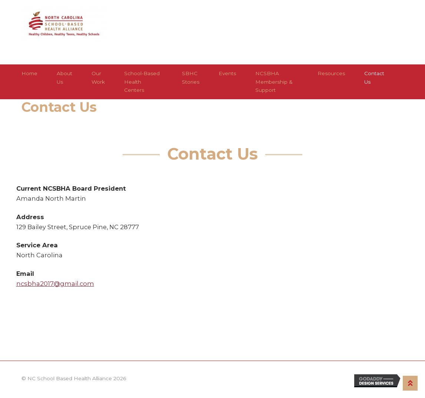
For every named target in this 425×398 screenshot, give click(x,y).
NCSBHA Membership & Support (274, 81)
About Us (64, 77)
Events (227, 73)
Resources (331, 73)
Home (29, 73)
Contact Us (374, 77)
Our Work (98, 77)
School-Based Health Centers (142, 81)
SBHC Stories (190, 77)
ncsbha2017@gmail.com (55, 283)
